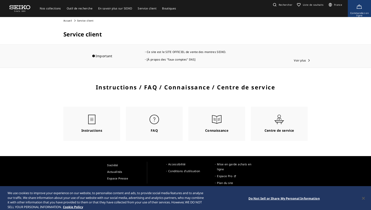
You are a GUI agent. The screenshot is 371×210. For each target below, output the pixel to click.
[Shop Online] (359, 8)
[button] (282, 5)
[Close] (363, 202)
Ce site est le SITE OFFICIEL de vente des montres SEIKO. (186, 52)
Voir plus (300, 60)
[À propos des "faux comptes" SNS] (171, 59)
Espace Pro (225, 176)
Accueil (67, 20)
